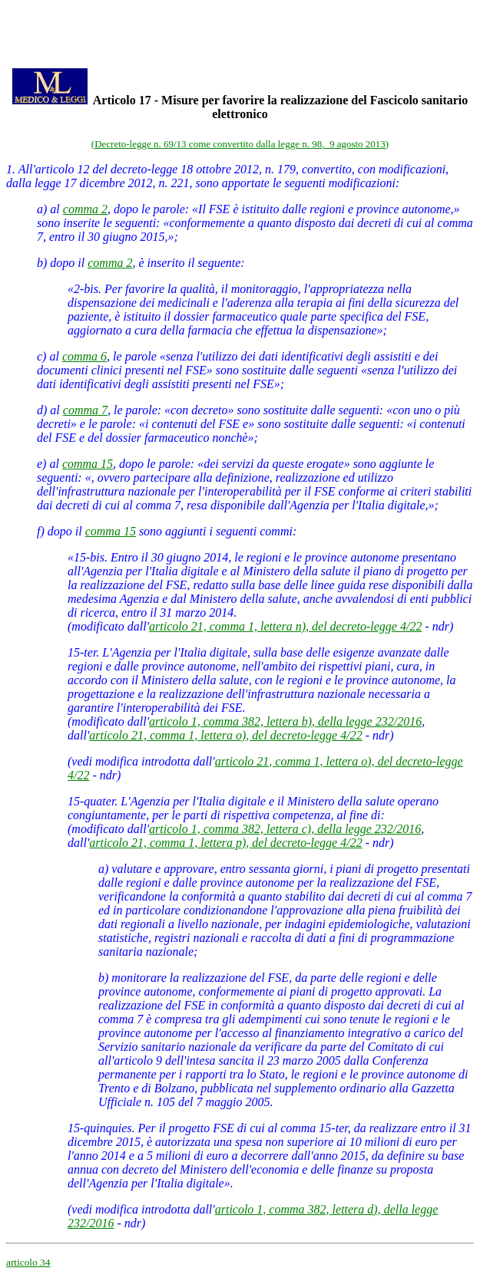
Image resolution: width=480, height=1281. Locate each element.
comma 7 (85, 410)
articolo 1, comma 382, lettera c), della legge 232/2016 (285, 828)
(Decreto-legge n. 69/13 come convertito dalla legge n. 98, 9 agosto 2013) (240, 144)
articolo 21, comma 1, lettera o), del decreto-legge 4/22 (225, 735)
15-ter (82, 652)
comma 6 (84, 356)
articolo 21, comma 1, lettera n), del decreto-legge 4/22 (285, 626)
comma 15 (87, 463)
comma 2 (85, 209)
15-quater (91, 801)
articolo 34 (28, 1262)
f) (41, 531)
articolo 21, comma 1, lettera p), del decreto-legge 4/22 (225, 842)
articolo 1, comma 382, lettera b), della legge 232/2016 (285, 721)
